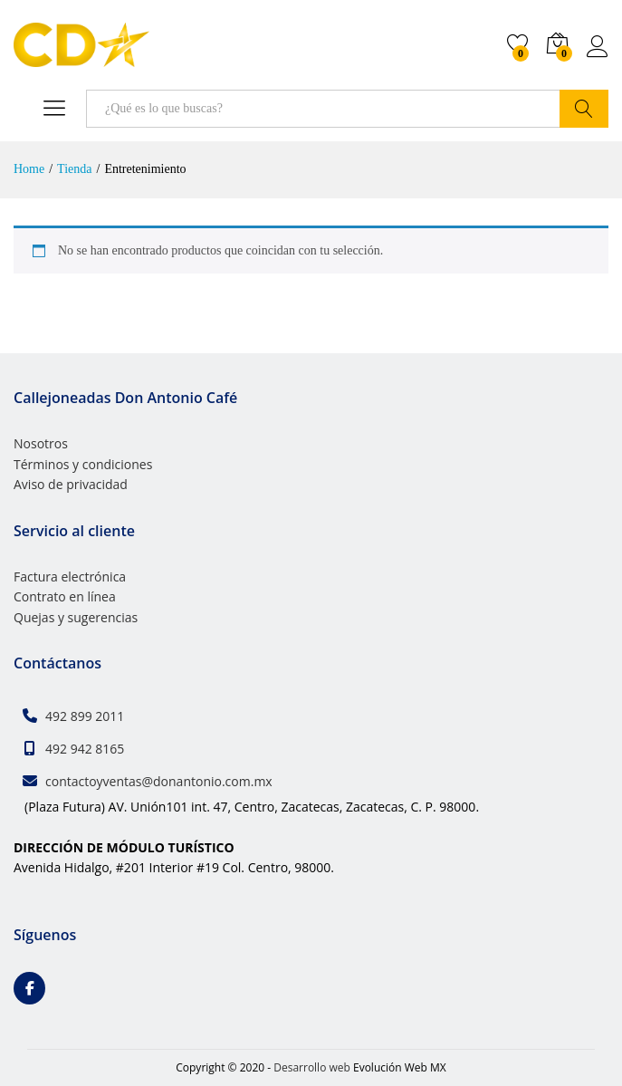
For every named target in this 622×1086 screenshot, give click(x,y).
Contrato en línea (65, 596)
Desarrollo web (311, 1067)
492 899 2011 (84, 716)
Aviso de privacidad (71, 484)
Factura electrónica (70, 576)
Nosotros (41, 443)
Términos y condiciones (83, 464)
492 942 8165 (84, 748)
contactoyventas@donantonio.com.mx (159, 781)
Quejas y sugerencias (76, 617)
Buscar (584, 109)
